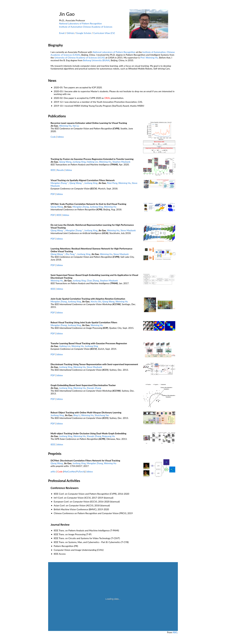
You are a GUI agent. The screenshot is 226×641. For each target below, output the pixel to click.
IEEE (53, 170)
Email (62, 33)
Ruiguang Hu (108, 436)
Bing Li (76, 415)
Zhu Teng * (70, 254)
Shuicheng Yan (102, 415)
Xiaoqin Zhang (94, 388)
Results (60, 170)
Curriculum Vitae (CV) (104, 33)
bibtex (61, 136)
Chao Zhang (93, 280)
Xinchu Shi (96, 301)
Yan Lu (75, 125)
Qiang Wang (65, 161)
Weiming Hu (65, 125)
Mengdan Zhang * (59, 183)
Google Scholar (83, 33)
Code (53, 136)
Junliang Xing (79, 161)
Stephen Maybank (122, 161)
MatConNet (69, 471)
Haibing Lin (92, 161)
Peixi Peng (112, 183)
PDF (53, 194)
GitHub (70, 33)
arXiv (53, 471)
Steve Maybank (128, 230)
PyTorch (80, 471)
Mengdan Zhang (80, 206)
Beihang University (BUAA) (96, 60)
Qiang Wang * (76, 183)
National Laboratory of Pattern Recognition (80, 23)
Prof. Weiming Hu (149, 57)
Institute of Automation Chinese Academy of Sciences (85, 26)
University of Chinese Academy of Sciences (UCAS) (79, 57)
